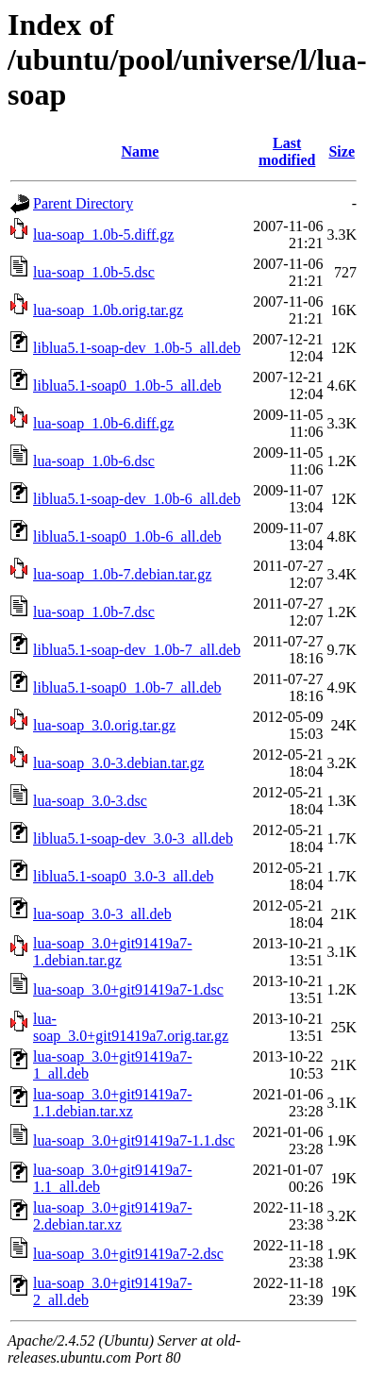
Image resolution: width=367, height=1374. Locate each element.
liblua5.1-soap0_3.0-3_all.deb (123, 876)
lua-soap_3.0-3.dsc (90, 801)
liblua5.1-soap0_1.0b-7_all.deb (127, 687)
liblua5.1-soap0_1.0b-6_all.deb (127, 536)
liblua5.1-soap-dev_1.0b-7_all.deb (137, 650)
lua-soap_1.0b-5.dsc (94, 272)
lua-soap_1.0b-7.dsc (94, 612)
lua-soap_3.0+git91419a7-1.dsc (128, 989)
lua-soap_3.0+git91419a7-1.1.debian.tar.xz (112, 1102)
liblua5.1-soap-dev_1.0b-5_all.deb (137, 348)
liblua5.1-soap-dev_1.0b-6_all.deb (137, 499)
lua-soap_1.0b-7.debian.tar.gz (122, 574)
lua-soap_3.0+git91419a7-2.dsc (128, 1254)
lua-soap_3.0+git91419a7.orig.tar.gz (130, 1027)
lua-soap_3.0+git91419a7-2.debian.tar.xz (112, 1215)
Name (139, 151)
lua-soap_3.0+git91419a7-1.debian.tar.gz (112, 951)
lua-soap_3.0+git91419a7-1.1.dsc (134, 1140)
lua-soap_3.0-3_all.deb (102, 914)
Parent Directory (83, 203)
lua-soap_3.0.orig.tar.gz (104, 725)
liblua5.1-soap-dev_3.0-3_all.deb (133, 838)
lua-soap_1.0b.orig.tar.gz (108, 310)
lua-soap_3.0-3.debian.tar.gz (118, 763)
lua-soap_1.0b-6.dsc (94, 461)
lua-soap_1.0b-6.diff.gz (103, 423)
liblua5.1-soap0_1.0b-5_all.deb (127, 385)
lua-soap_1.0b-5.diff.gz (103, 234)
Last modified (287, 151)
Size (341, 151)
